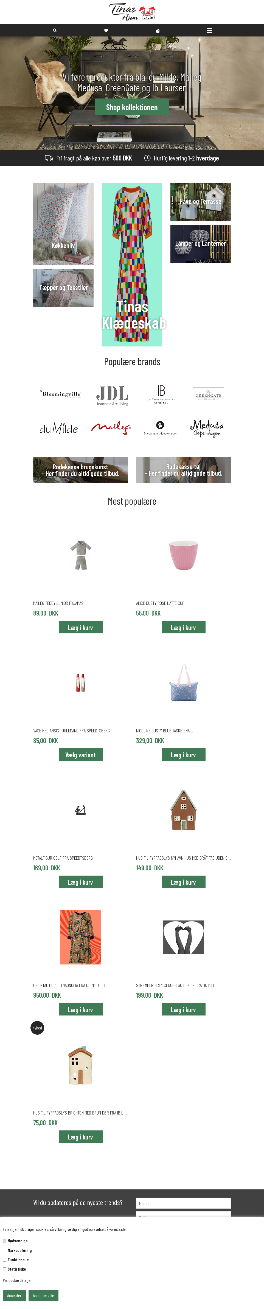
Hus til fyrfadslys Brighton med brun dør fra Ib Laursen (80, 1113)
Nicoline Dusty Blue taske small (164, 730)
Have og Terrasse (200, 201)
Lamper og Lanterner (200, 243)
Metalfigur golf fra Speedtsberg (63, 858)
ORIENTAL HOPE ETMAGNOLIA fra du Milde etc (70, 985)
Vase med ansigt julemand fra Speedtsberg (71, 730)
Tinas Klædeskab (132, 313)
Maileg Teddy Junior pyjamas (58, 603)
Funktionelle (18, 1259)
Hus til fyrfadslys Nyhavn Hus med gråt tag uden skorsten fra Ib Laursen (183, 858)
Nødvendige (17, 1240)
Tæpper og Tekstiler (63, 287)
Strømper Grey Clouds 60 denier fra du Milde (176, 985)
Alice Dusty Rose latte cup (160, 603)
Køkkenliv (63, 245)
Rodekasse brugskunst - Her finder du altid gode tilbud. (80, 470)
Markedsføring (20, 1250)
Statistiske (17, 1268)
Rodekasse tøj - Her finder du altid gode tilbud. (183, 469)
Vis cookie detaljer (17, 1280)
